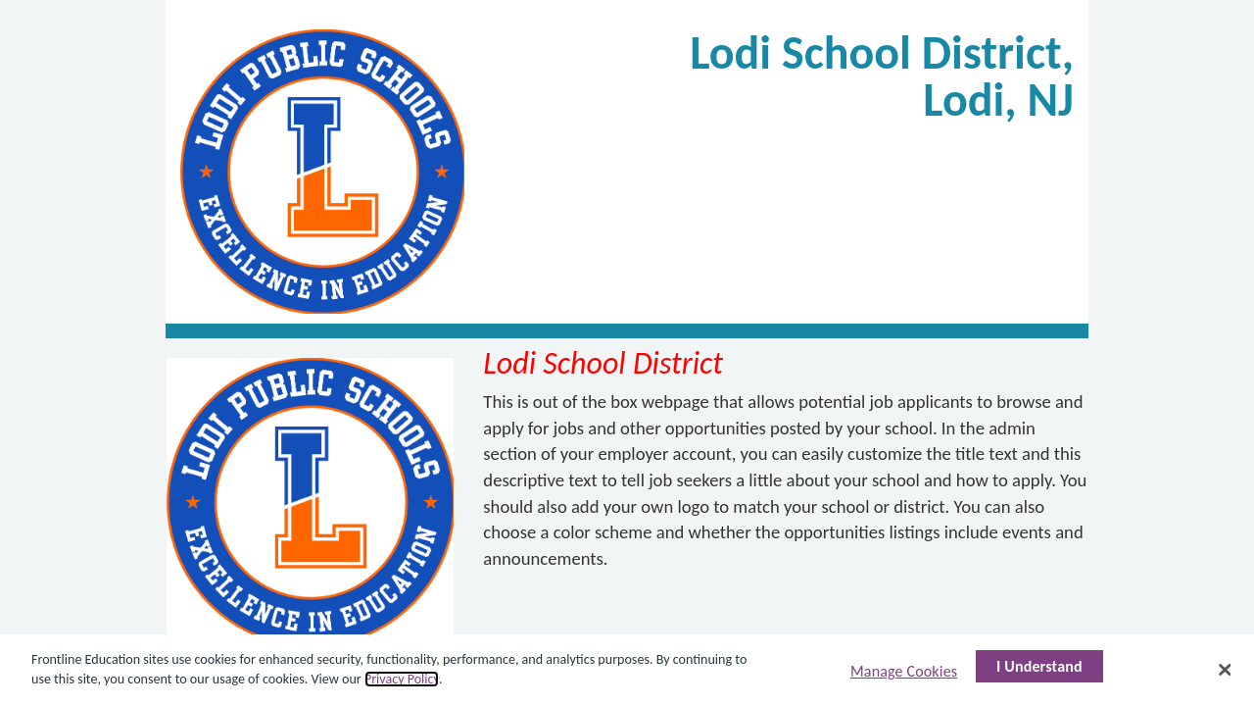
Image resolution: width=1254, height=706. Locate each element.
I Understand (1039, 666)
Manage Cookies (903, 671)
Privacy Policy (401, 679)
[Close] (1224, 670)
